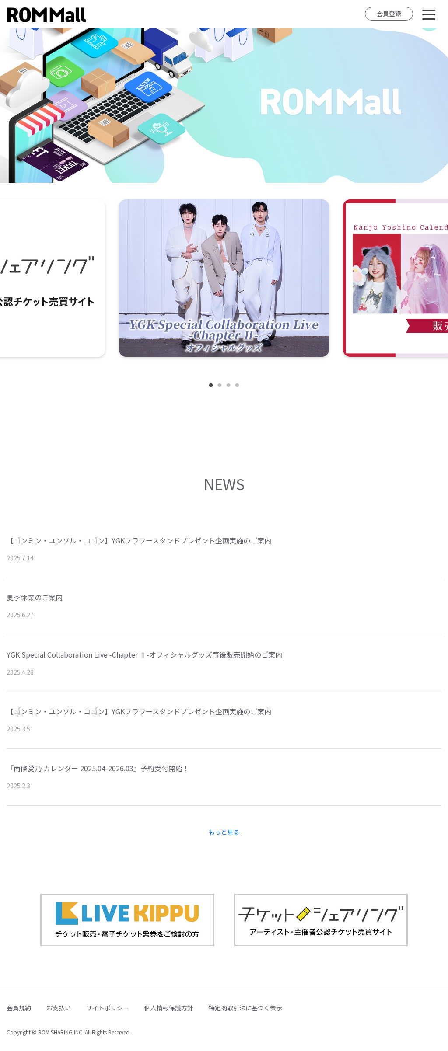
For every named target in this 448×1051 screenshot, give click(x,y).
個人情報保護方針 (168, 1007)
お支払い (58, 1007)
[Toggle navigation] (428, 14)
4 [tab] (237, 385)
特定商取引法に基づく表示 (245, 1007)
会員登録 (389, 13)
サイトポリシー (107, 1007)
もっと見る (224, 832)
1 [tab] (211, 385)
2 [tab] (219, 385)
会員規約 (19, 1007)
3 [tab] (228, 385)
